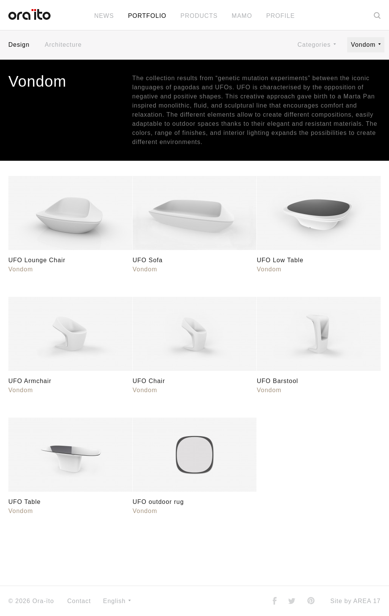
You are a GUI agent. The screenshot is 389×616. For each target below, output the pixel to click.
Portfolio (147, 16)
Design (19, 44)
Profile (280, 16)
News (104, 16)
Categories (316, 44)
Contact (79, 601)
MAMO (242, 16)
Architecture (63, 44)
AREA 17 (367, 601)
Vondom (366, 44)
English (117, 601)
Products (199, 16)
